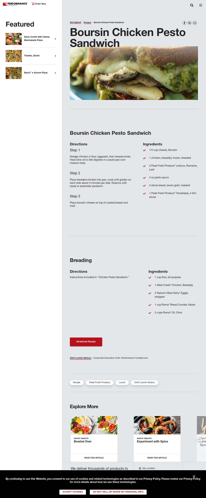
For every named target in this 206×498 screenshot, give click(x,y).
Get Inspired (75, 22)
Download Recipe (86, 342)
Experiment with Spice (152, 441)
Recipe (76, 383)
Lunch (122, 383)
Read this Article (94, 458)
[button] (200, 440)
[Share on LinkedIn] (190, 23)
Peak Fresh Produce (99, 383)
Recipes (87, 23)
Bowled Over (83, 441)
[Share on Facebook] (184, 23)
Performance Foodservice (15, 4)
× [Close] (194, 476)
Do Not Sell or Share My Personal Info (118, 492)
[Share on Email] (195, 23)
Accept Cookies (73, 492)
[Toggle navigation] (192, 5)
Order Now (39, 4)
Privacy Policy (151, 479)
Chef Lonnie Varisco (80, 358)
